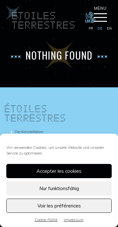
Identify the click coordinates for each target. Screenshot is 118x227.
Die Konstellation (29, 131)
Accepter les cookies (59, 171)
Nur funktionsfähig (59, 188)
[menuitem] (91, 28)
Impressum (74, 219)
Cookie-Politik (46, 219)
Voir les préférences (59, 206)
